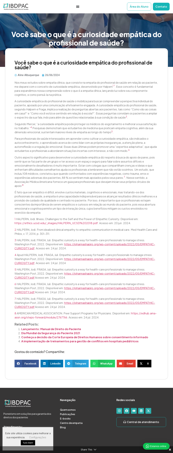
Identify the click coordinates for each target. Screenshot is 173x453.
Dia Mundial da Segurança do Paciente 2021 (50, 333)
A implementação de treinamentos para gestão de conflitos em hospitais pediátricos (80, 341)
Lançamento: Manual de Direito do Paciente (51, 329)
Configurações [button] (37, 437)
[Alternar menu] (77, 6)
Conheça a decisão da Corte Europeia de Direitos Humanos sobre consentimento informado (84, 337)
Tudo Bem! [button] (28, 442)
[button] (27, 363)
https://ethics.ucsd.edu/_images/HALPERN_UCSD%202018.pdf (56, 223)
